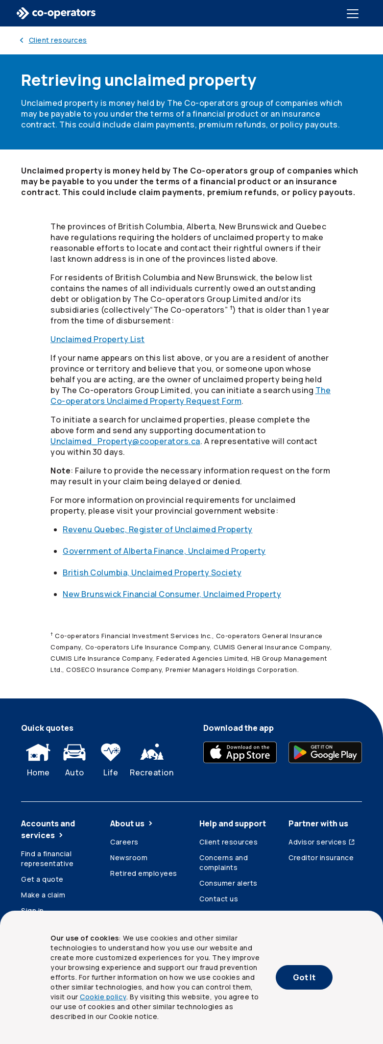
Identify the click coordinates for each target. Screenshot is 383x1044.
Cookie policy (103, 996)
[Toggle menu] (354, 13)
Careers (124, 841)
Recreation (151, 758)
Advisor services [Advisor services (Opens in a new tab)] (322, 841)
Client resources (228, 841)
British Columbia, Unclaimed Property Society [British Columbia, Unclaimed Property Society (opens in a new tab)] (152, 572)
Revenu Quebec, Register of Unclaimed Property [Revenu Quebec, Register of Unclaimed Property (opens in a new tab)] (158, 529)
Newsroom (128, 857)
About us (132, 823)
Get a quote (42, 879)
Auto (74, 758)
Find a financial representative (47, 858)
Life (111, 758)
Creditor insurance (321, 857)
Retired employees (143, 873)
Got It (304, 977)
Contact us (218, 898)
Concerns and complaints (223, 862)
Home (38, 758)
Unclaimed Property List (97, 339)
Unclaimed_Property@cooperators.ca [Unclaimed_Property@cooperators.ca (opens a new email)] (125, 441)
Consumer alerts (228, 883)
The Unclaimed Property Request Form (190, 395)
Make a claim (43, 894)
